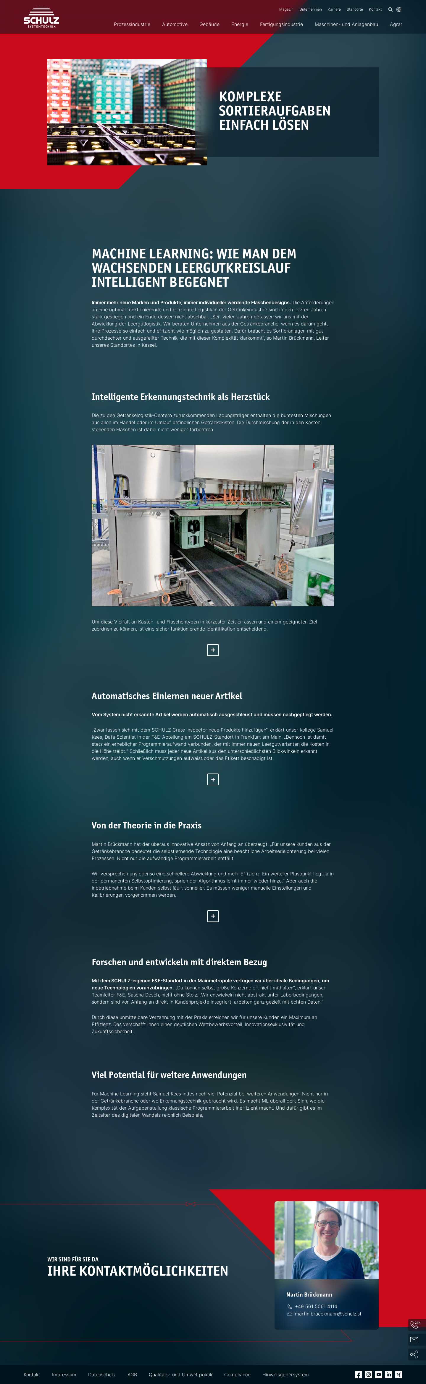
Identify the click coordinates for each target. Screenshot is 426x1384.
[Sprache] (398, 9)
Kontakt (375, 9)
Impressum (64, 1375)
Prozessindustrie (132, 24)
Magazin (286, 9)
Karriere (334, 9)
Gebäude (209, 24)
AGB (132, 1375)
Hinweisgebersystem (285, 1375)
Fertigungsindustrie (281, 24)
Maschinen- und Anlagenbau (346, 24)
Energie (239, 24)
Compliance (237, 1375)
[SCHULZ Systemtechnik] (41, 17)
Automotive (175, 24)
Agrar (396, 24)
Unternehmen (310, 9)
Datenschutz (102, 1375)
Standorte (355, 9)
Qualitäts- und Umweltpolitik (180, 1375)
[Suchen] (390, 9)
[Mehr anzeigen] (213, 650)
